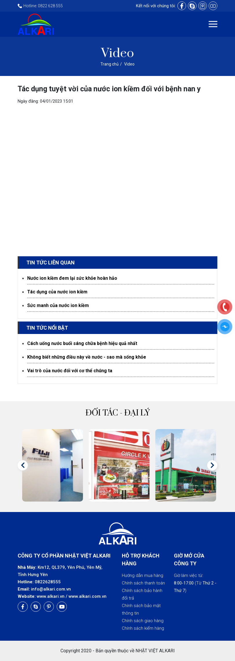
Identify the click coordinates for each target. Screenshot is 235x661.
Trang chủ (109, 64)
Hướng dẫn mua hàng (142, 575)
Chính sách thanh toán (143, 583)
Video (129, 64)
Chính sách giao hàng (143, 620)
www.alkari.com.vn (88, 596)
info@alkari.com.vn (51, 589)
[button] (23, 465)
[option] (51, 465)
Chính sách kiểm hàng (143, 628)
